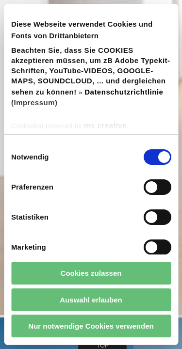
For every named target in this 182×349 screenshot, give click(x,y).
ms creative (105, 125)
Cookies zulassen (91, 273)
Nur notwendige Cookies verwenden (90, 326)
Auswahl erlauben (91, 300)
